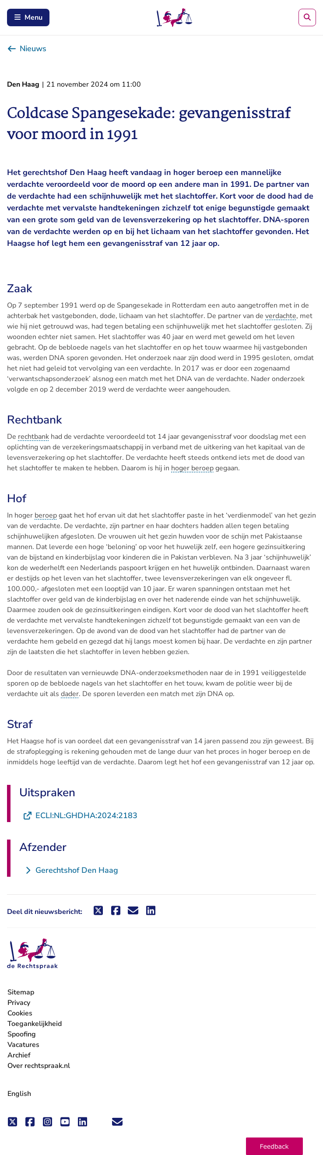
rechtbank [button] (33, 436)
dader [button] (70, 694)
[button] (274, 1146)
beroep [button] (46, 515)
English (19, 1094)
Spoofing (21, 1034)
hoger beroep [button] (192, 468)
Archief (19, 1055)
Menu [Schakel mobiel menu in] (28, 17)
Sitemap (20, 992)
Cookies (19, 1013)
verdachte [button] (280, 316)
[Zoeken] (307, 17)
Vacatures (23, 1045)
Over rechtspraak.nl (38, 1066)
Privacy (18, 1003)
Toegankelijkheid (34, 1024)
